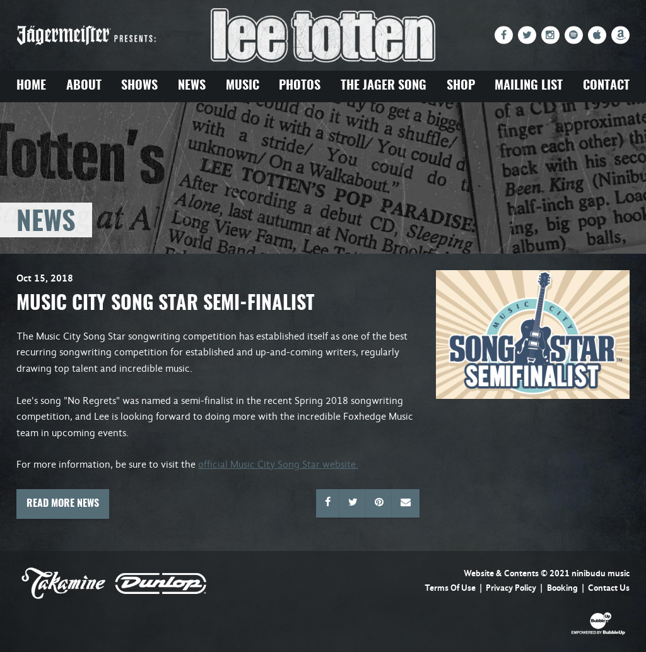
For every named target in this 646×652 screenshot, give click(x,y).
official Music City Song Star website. (278, 464)
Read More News (62, 504)
